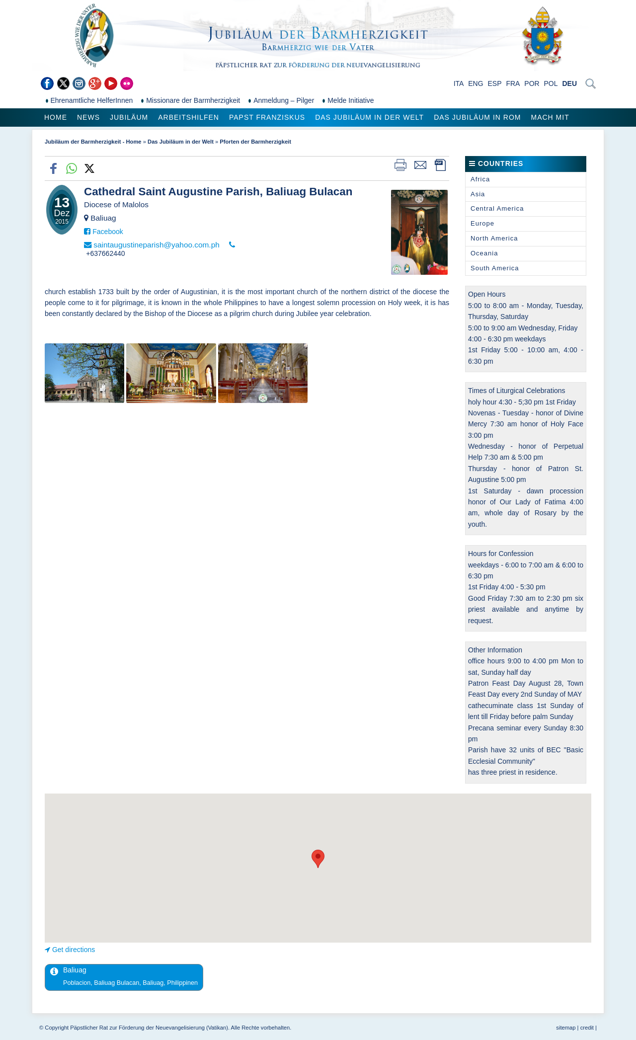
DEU (569, 83)
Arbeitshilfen (188, 117)
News (88, 117)
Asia (478, 194)
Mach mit (550, 117)
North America (494, 238)
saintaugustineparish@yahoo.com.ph (156, 244)
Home (55, 117)
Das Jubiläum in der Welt (369, 117)
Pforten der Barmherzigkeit (255, 142)
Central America (497, 208)
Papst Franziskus (267, 117)
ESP (495, 83)
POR (531, 83)
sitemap (565, 1028)
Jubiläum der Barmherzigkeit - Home (93, 142)
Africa (480, 179)
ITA (459, 83)
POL (551, 83)
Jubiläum (129, 117)
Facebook (107, 232)
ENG (475, 83)
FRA (513, 83)
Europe (482, 223)
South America (495, 268)
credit (587, 1028)
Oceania (484, 253)
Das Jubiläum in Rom (477, 117)
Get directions (73, 950)
